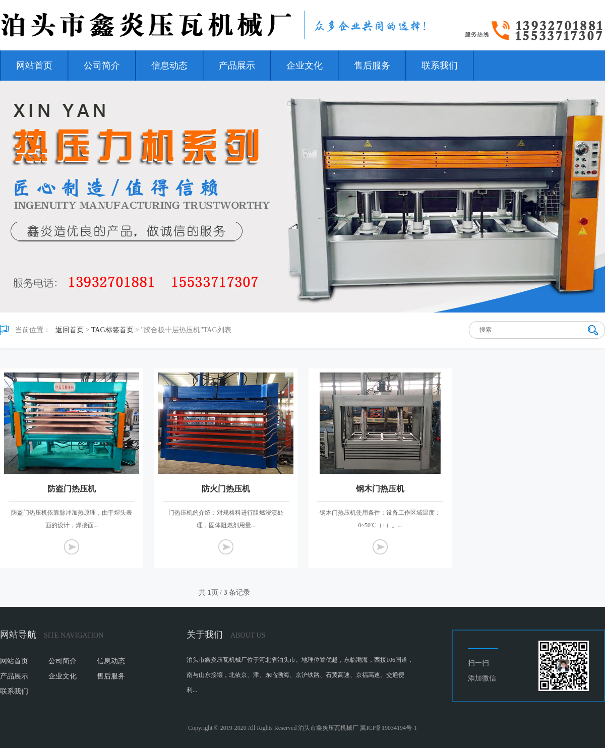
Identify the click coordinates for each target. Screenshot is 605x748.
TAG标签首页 (112, 330)
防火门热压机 (226, 488)
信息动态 (169, 65)
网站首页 (34, 65)
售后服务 (372, 65)
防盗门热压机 (71, 488)
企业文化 (304, 65)
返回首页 (69, 330)
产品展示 (237, 65)
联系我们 (439, 65)
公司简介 (102, 65)
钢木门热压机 (380, 488)
